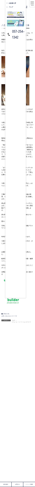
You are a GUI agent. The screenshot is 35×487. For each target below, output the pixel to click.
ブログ (13, 320)
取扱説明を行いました (20, 415)
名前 (3, 360)
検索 (28, 428)
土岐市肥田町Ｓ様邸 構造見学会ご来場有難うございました (24, 408)
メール (4, 369)
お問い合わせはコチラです (9, 316)
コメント (4, 338)
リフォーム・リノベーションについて (21, 322)
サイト (3, 378)
